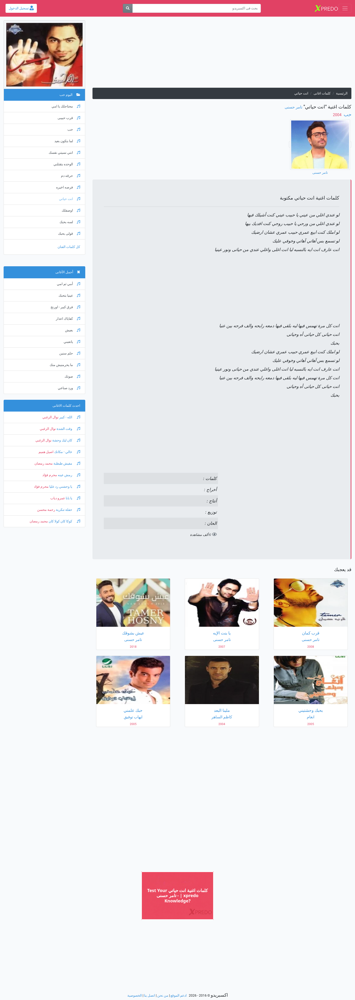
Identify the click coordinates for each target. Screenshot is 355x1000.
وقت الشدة (68, 429)
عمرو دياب (57, 498)
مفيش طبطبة (66, 463)
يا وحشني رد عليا (64, 487)
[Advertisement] (221, 54)
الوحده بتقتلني (66, 164)
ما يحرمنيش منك (65, 365)
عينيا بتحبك (69, 295)
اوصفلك (71, 210)
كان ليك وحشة (66, 440)
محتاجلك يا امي (66, 106)
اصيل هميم (46, 452)
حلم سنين (69, 353)
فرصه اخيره (68, 187)
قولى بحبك (69, 234)
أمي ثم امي (68, 284)
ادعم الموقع (179, 995)
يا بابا (72, 498)
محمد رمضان (43, 463)
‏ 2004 (337, 115)
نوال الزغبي (50, 417)
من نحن (162, 995)
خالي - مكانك (66, 452)
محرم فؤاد (49, 475)
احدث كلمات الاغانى (66, 406)
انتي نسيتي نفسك (64, 153)
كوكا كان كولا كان (64, 521)
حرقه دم (70, 176)
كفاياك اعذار (68, 319)
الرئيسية (342, 93)
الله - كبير (69, 417)
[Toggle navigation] (345, 8)
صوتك (72, 376)
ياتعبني (72, 342)
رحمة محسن (46, 510)
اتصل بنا (149, 995)
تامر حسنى (293, 107)
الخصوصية (134, 995)
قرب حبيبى (69, 118)
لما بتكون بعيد (67, 141)
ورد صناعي (69, 388)
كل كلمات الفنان (69, 247)
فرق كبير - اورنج (65, 307)
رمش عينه (68, 475)
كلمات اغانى (322, 93)
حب (346, 114)
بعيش (72, 330)
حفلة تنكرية (67, 510)
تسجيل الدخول (21, 8)
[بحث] (127, 8)
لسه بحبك (69, 222)
